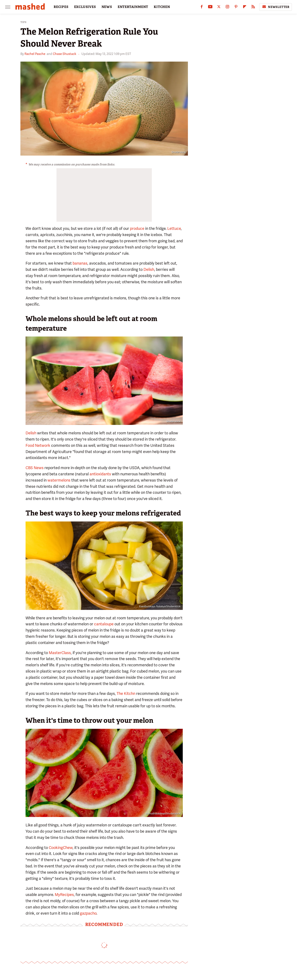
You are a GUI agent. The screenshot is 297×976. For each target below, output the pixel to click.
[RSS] (253, 7)
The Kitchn (126, 693)
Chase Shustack (64, 54)
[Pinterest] (236, 7)
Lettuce (174, 228)
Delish (148, 269)
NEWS (107, 7)
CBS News (35, 467)
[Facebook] (201, 7)
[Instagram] (227, 7)
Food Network (38, 445)
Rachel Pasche (34, 54)
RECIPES (61, 7)
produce (137, 228)
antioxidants (100, 473)
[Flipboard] (244, 7)
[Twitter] (218, 7)
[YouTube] (210, 7)
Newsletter (275, 7)
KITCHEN (162, 7)
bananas (80, 263)
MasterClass (60, 652)
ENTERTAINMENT (133, 7)
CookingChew (61, 847)
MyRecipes (64, 894)
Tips (23, 22)
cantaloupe (104, 623)
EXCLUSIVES (85, 7)
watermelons (58, 480)
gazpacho (88, 913)
